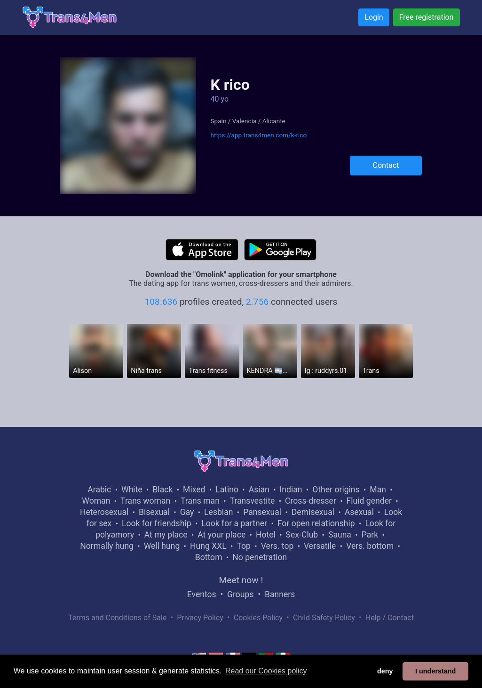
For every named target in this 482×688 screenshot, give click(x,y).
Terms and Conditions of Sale (117, 617)
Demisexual (313, 512)
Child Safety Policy (324, 617)
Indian (291, 489)
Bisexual (154, 512)
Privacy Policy (200, 617)
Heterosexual (104, 512)
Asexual (359, 512)
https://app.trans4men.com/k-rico (258, 135)
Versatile (320, 546)
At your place (221, 534)
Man (378, 489)
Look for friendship (156, 523)
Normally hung (107, 546)
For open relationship (316, 523)
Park (370, 534)
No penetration (259, 557)
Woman (96, 501)
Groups (240, 594)
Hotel (266, 534)
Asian (259, 489)
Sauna (339, 534)
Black (162, 489)
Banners (280, 594)
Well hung (162, 546)
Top (244, 546)
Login (373, 17)
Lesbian (218, 512)
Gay (187, 512)
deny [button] (385, 671)
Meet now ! (241, 580)
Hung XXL (208, 546)
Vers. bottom (370, 546)
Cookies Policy (258, 617)
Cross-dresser (310, 501)
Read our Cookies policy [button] (266, 671)
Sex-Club (302, 534)
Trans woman (145, 501)
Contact (386, 165)
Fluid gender (369, 501)
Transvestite (252, 501)
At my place (166, 534)
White (131, 489)
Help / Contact (389, 617)
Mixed (194, 489)
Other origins (335, 489)
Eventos (201, 594)
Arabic (99, 489)
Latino (226, 489)
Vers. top (277, 546)
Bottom (208, 557)
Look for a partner (234, 523)
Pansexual (262, 512)
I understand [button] (435, 671)
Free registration (426, 17)
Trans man (200, 501)
